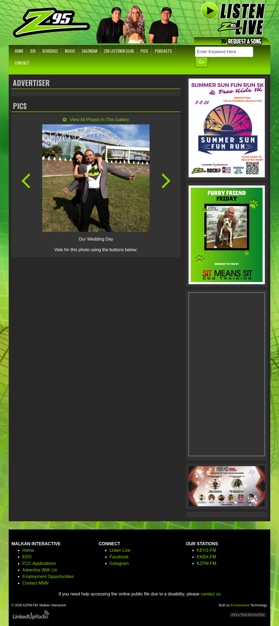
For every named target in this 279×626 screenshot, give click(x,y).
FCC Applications (39, 563)
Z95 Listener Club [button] (119, 51)
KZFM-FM (206, 563)
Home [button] (19, 51)
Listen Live (120, 550)
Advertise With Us (39, 570)
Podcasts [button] (163, 51)
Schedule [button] (50, 51)
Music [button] (70, 51)
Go (201, 62)
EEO (27, 557)
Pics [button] (144, 51)
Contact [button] (22, 63)
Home (28, 550)
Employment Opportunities (48, 576)
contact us (210, 594)
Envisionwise (240, 605)
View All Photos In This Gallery (96, 119)
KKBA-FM (206, 557)
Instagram (119, 563)
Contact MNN (35, 583)
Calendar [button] (89, 51)
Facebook (119, 557)
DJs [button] (33, 51)
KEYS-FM (206, 550)
